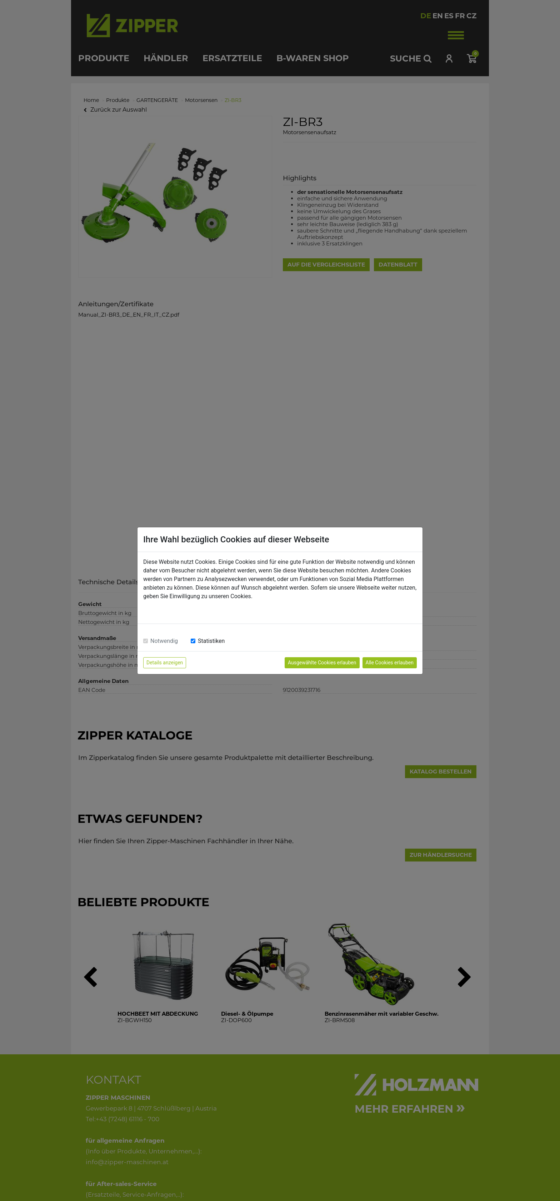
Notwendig (164, 641)
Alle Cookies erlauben (390, 662)
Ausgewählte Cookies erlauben (322, 662)
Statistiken (211, 641)
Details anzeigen (164, 662)
